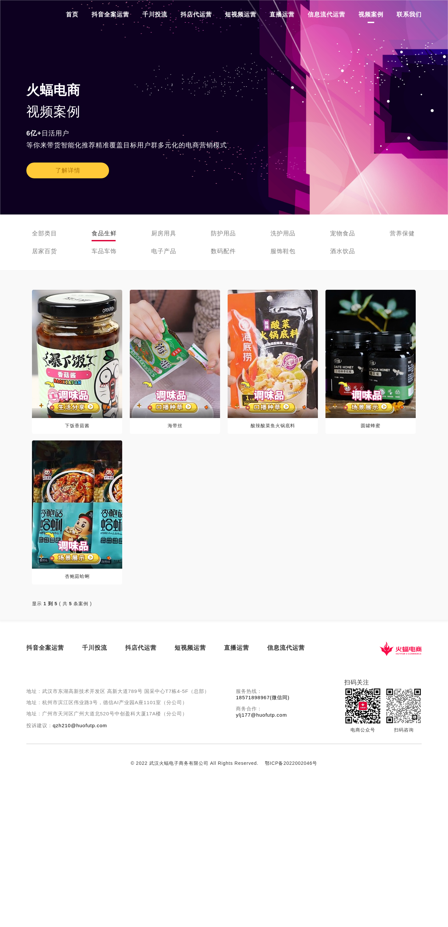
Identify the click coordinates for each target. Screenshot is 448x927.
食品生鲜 (104, 233)
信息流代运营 (326, 14)
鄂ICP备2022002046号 (291, 763)
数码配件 (223, 251)
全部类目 (44, 233)
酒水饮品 (342, 251)
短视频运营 (240, 14)
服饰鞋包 (282, 251)
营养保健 (402, 233)
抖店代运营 (196, 14)
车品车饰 (104, 251)
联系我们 (409, 14)
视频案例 (370, 14)
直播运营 (281, 14)
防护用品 (223, 233)
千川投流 (154, 14)
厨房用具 (163, 233)
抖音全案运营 (110, 14)
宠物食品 (342, 233)
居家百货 (44, 251)
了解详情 (67, 170)
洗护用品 (282, 233)
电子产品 (163, 251)
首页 (72, 14)
